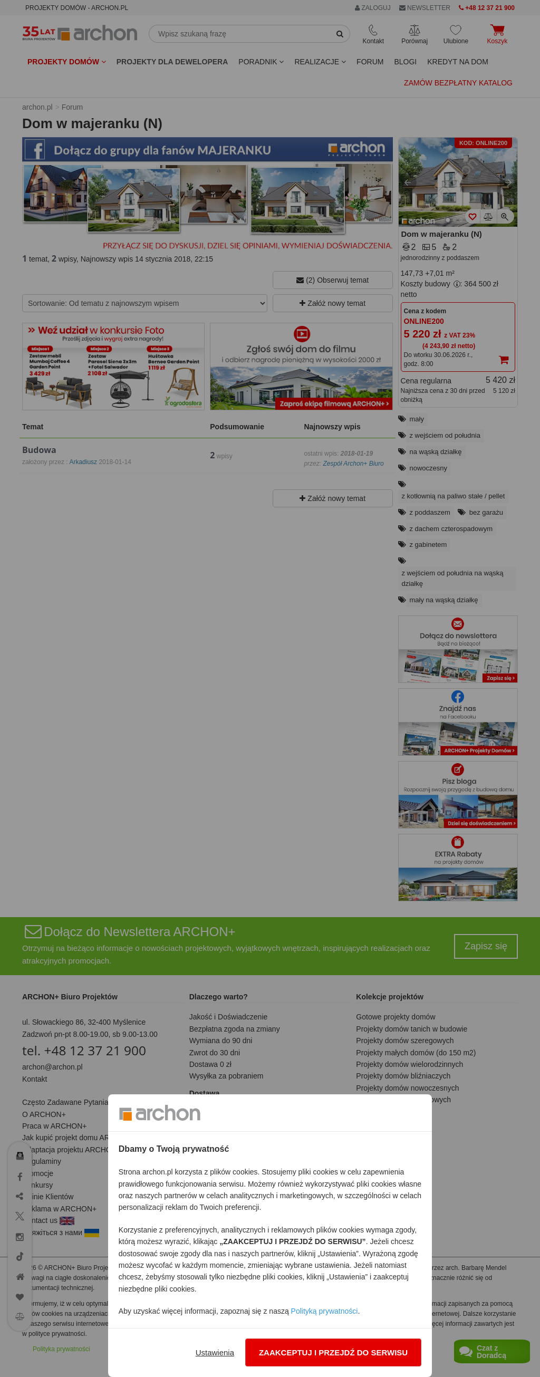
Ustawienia (215, 1352)
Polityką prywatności (324, 1311)
